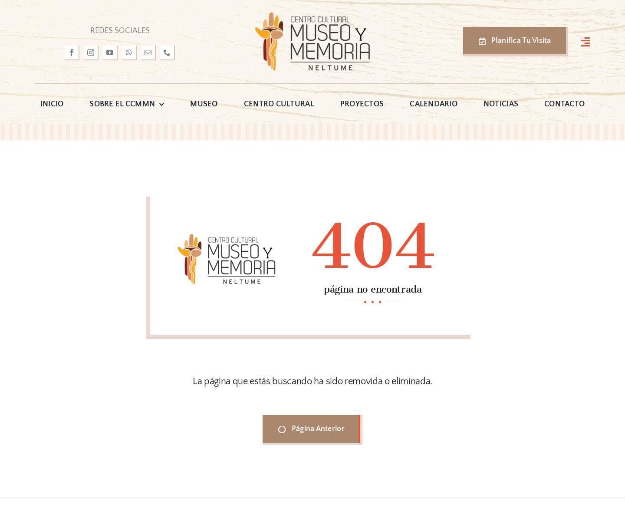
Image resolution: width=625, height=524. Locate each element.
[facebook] (72, 53)
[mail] (148, 53)
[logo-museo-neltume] (312, 14)
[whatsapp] (129, 53)
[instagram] (91, 53)
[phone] (167, 53)
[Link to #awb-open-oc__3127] (585, 41)
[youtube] (110, 53)
